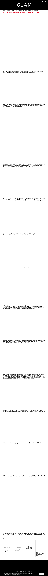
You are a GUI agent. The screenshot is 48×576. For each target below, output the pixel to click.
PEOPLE (32, 8)
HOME (3, 8)
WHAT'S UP (42, 8)
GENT (28, 8)
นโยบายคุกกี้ (18, 574)
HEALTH (37, 8)
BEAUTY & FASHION (15, 8)
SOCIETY (8, 8)
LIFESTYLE (23, 8)
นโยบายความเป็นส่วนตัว (12, 574)
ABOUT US (44, 1)
